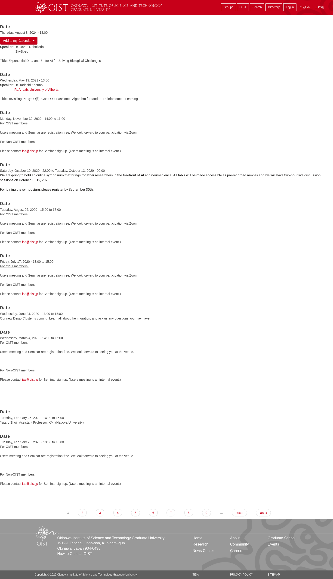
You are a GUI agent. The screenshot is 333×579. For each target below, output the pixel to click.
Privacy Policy (241, 574)
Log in (290, 7)
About (235, 538)
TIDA (196, 574)
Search (257, 7)
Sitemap (274, 574)
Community (239, 544)
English (304, 7)
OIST (243, 7)
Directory (274, 7)
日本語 (319, 7)
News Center (203, 551)
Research (200, 544)
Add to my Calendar (18, 40)
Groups (228, 7)
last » (263, 513)
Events (273, 544)
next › (239, 513)
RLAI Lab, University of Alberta (36, 89)
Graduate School (281, 538)
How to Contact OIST (74, 554)
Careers (236, 551)
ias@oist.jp (30, 151)
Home (198, 538)
